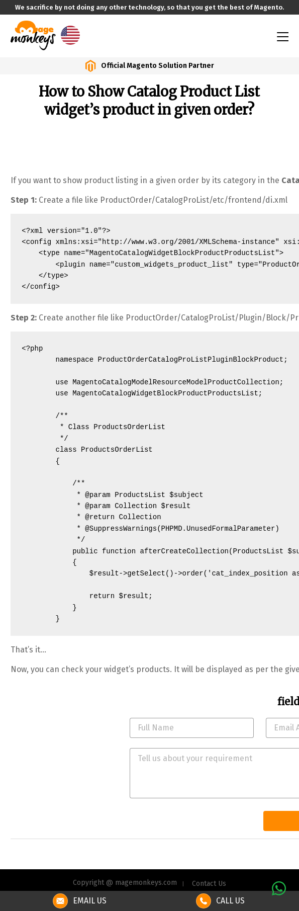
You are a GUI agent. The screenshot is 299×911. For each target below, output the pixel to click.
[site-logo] (33, 34)
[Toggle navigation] (281, 35)
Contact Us (209, 883)
